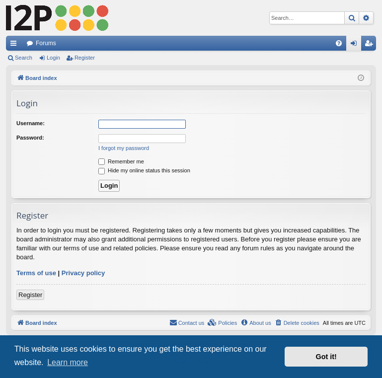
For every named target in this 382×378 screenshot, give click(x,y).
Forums (46, 43)
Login (53, 58)
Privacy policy (83, 273)
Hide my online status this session (144, 170)
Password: (30, 138)
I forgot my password (123, 148)
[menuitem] (338, 43)
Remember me (121, 161)
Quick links (15, 45)
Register (85, 58)
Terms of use (36, 273)
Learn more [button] (67, 362)
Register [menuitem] (371, 45)
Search (23, 58)
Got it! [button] (326, 357)
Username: (30, 123)
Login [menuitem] (356, 45)
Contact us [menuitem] (187, 322)
